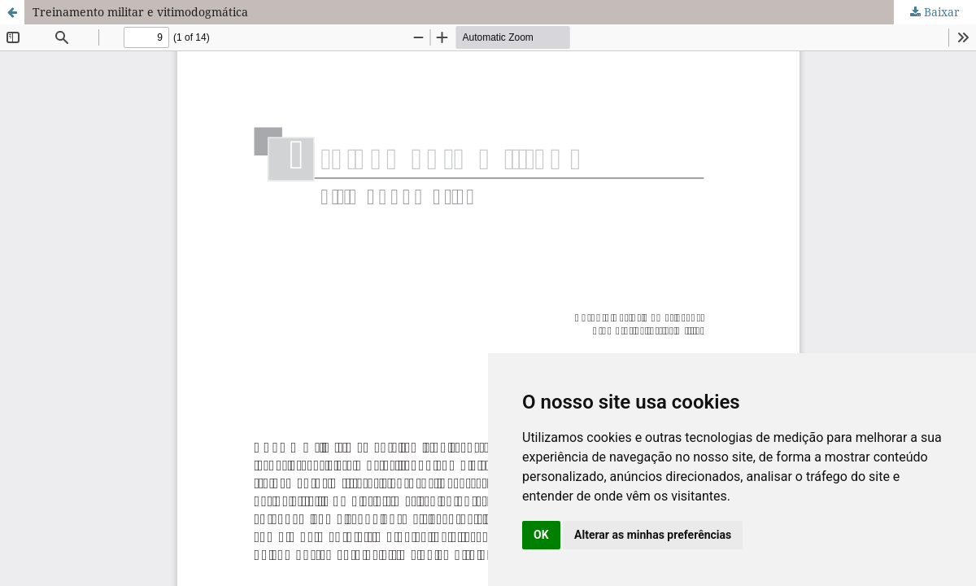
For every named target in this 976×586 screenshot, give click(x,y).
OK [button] (541, 534)
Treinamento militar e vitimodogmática (140, 12)
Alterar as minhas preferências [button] (652, 534)
